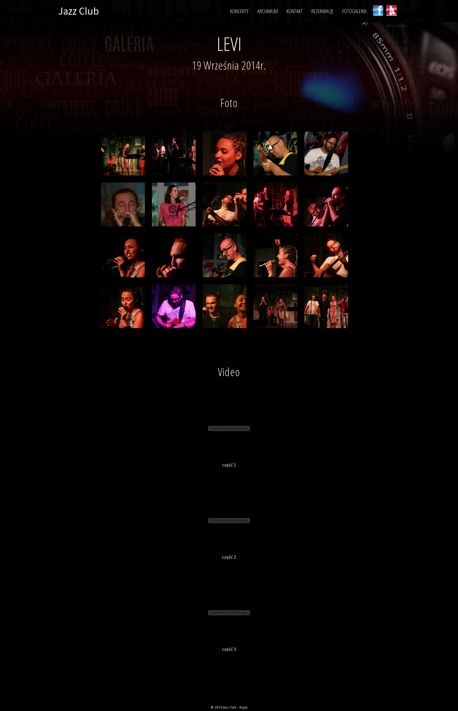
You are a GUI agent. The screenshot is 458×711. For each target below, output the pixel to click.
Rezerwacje (322, 11)
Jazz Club (78, 11)
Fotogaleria (354, 11)
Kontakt (295, 11)
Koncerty (239, 11)
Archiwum (267, 11)
